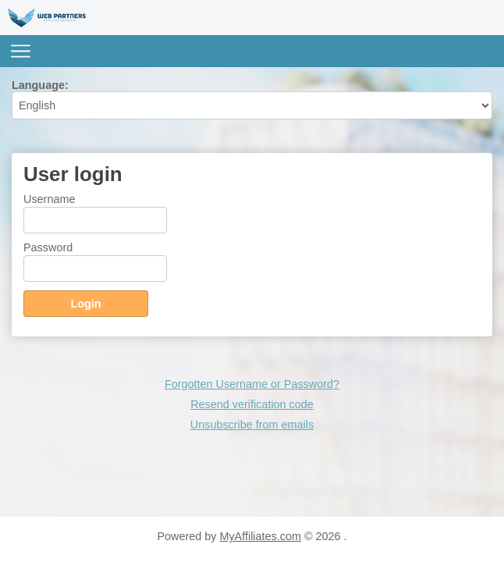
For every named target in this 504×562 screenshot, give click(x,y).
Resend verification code (252, 404)
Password (48, 247)
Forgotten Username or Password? (252, 384)
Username (49, 199)
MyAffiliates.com (260, 536)
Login (85, 303)
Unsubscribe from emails (252, 424)
